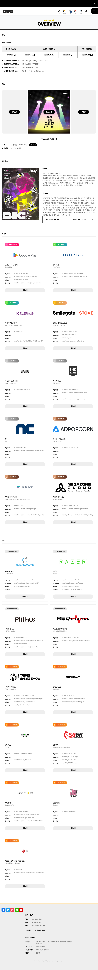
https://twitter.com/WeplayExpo (23, 760)
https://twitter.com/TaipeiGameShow (24, 702)
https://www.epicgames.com (70, 389)
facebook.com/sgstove (69, 335)
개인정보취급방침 (40, 930)
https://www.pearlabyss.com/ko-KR (72, 273)
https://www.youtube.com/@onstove (73, 341)
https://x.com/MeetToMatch (22, 586)
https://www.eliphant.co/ (69, 811)
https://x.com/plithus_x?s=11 (22, 644)
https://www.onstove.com (69, 331)
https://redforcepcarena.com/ (70, 637)
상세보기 (24, 290)
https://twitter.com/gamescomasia (24, 818)
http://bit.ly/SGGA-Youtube (69, 763)
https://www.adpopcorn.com (70, 447)
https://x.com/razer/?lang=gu (70, 586)
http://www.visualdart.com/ (22, 389)
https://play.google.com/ (21, 273)
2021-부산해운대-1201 (42, 950)
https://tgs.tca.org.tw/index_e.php (24, 695)
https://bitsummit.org (68, 695)
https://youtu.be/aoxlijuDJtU (22, 705)
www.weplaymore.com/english (23, 753)
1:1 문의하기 (28, 930)
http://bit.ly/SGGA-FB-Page (70, 757)
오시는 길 (33, 145)
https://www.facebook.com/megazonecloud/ (75, 509)
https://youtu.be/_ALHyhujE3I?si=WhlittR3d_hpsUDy (77, 515)
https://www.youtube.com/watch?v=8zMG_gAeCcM (29, 515)
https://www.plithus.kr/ (20, 637)
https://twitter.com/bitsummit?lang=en (73, 702)
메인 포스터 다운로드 (83, 220)
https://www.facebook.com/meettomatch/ (26, 583)
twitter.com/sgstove (68, 338)
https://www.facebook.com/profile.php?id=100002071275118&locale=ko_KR (29, 641)
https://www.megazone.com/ (70, 505)
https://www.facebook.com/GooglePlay (25, 276)
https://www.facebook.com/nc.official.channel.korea (29, 451)
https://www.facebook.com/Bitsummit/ (73, 699)
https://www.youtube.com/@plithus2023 (26, 647)
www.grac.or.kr (18, 505)
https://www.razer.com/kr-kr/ (70, 580)
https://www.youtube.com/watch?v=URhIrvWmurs (29, 821)
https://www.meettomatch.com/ (23, 580)
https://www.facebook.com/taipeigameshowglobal (28, 699)
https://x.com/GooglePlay (21, 280)
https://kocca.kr (18, 331)
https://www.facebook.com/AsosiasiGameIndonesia (29, 873)
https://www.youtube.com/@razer (72, 589)
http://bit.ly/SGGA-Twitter (69, 760)
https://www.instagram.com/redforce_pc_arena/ (76, 641)
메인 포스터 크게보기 (56, 220)
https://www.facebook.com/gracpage (25, 509)
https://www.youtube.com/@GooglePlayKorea (27, 283)
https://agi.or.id (18, 869)
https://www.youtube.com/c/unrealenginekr (75, 399)
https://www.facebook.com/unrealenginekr (74, 393)
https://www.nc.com (20, 447)
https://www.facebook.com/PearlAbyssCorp (75, 276)
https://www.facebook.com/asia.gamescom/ (27, 814)
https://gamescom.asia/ (21, 811)
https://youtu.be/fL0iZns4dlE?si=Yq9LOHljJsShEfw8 (29, 341)
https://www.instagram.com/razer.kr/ (72, 583)
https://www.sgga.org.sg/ (69, 753)
